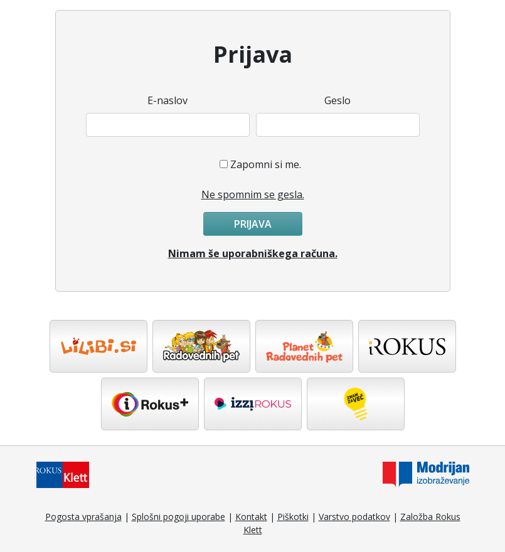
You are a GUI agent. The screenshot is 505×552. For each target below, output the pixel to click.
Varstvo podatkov (354, 517)
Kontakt (251, 517)
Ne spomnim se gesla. (252, 194)
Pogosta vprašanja (83, 517)
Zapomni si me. (265, 164)
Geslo (337, 100)
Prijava (253, 224)
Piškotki (293, 517)
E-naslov (167, 100)
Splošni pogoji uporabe (178, 517)
